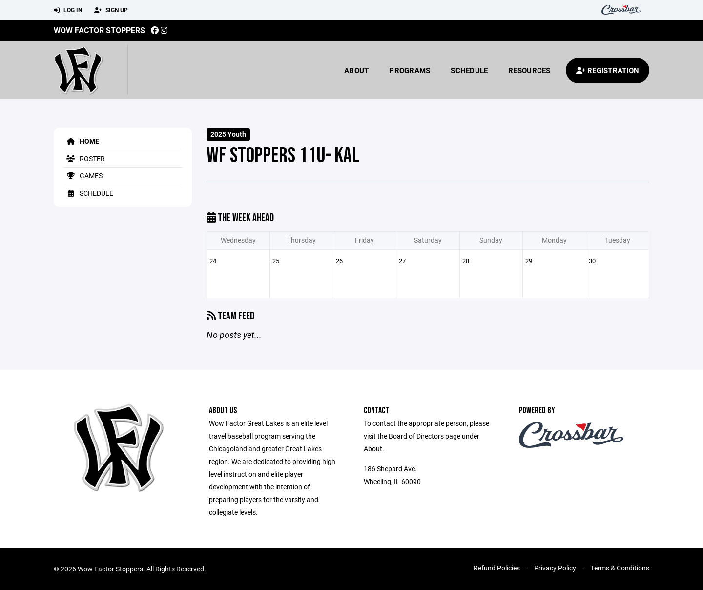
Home (81, 141)
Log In (68, 10)
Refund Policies (497, 567)
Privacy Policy (555, 567)
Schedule (469, 70)
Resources (529, 70)
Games (83, 175)
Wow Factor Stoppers (99, 30)
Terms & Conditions (619, 567)
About (356, 70)
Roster (84, 158)
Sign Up (111, 10)
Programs (409, 70)
